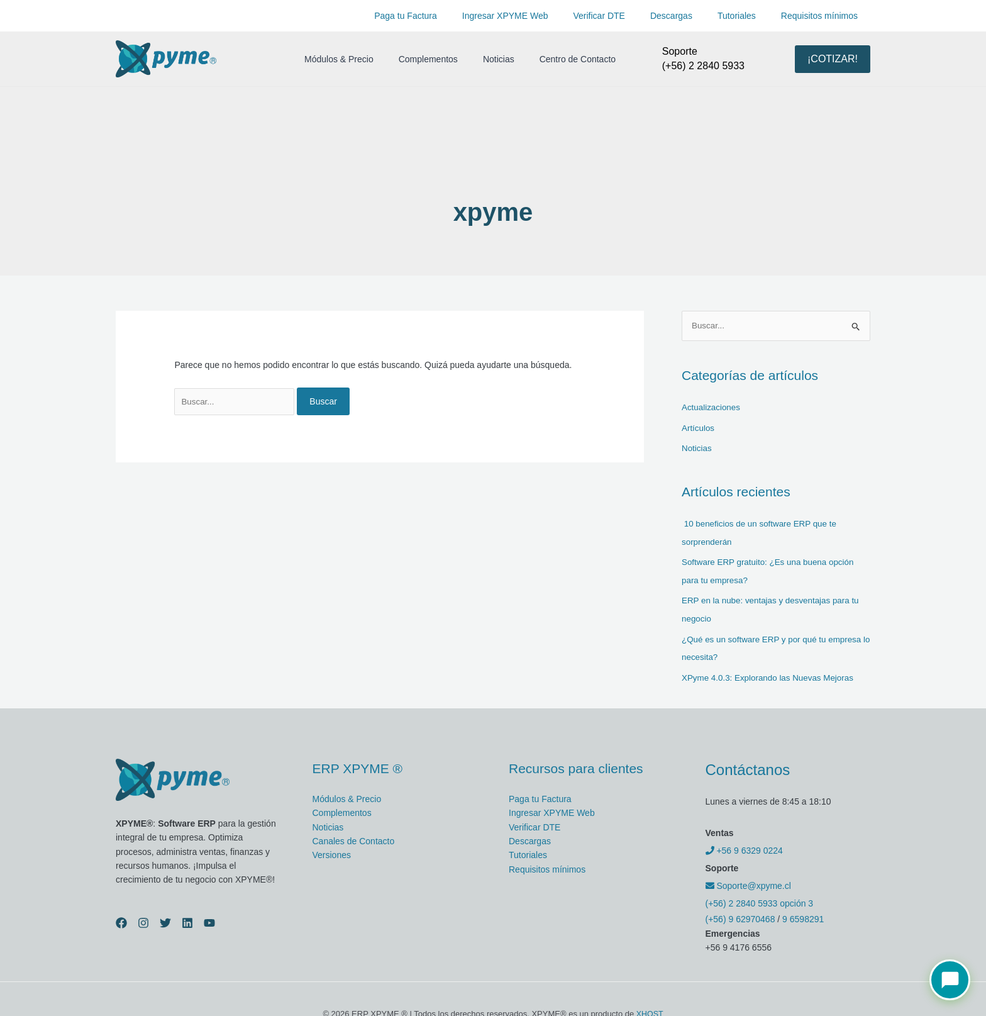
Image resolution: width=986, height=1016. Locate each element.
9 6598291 (803, 914)
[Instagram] (143, 918)
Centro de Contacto (551, 59)
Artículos (699, 428)
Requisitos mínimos (823, 16)
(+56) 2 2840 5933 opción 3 (760, 898)
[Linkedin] (187, 918)
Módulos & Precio (335, 59)
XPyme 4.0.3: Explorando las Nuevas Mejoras (771, 672)
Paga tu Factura (447, 16)
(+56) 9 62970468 (740, 914)
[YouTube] (209, 918)
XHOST (650, 1008)
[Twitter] (165, 918)
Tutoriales (748, 16)
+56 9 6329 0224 (744, 845)
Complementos (416, 59)
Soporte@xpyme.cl (748, 881)
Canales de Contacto (354, 836)
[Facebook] (121, 918)
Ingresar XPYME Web (539, 16)
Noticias (480, 59)
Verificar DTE (625, 16)
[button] (832, 59)
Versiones (332, 850)
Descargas (690, 16)
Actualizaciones (712, 408)
